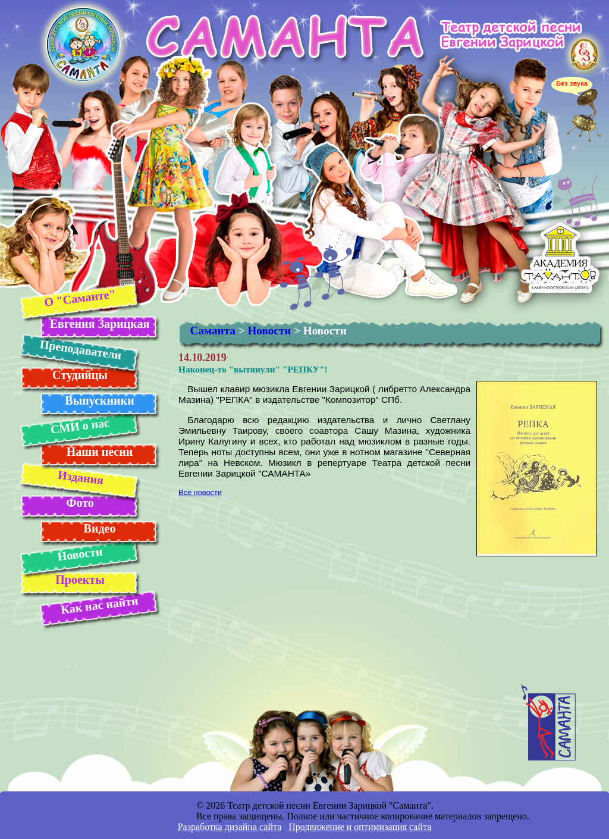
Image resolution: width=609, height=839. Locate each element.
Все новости (200, 492)
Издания (79, 477)
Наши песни (100, 451)
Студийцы (80, 374)
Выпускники (99, 400)
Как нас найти (99, 605)
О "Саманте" (79, 298)
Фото (79, 502)
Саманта (213, 330)
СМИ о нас (79, 426)
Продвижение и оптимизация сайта (359, 827)
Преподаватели (80, 349)
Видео (100, 528)
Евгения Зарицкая (99, 323)
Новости (79, 553)
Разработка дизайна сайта (230, 827)
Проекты (80, 579)
